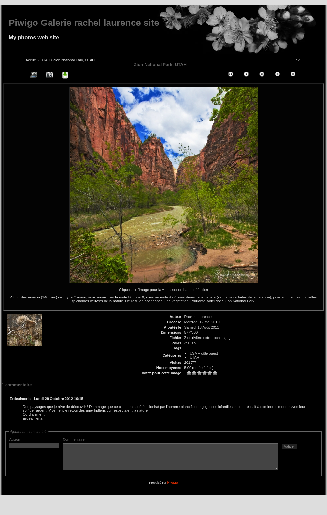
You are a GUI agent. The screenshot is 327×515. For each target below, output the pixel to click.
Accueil (31, 60)
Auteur (34, 442)
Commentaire (183, 456)
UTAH (45, 60)
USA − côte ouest (204, 353)
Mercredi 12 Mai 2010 (201, 322)
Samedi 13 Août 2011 (201, 327)
